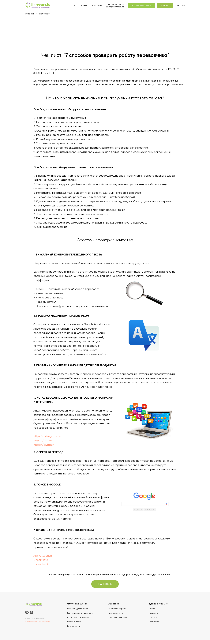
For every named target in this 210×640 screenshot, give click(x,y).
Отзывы (152, 608)
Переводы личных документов (80, 613)
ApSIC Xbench (42, 555)
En (178, 5)
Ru (183, 5)
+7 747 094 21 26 (116, 4)
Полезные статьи (115, 613)
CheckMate (40, 559)
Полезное (44, 13)
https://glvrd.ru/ (43, 444)
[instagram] (27, 612)
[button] (141, 5)
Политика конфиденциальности (37, 621)
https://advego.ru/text (48, 436)
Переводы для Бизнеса (77, 608)
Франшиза (154, 622)
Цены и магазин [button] (80, 5)
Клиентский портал (117, 608)
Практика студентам (117, 617)
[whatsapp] (31, 612)
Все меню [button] (97, 5)
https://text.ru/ (43, 440)
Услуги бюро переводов (77, 617)
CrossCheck (40, 564)
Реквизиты (153, 613)
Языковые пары (73, 622)
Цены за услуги (73, 626)
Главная (29, 13)
